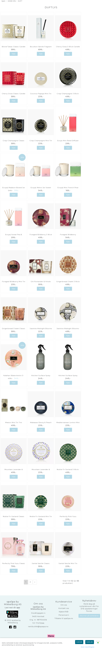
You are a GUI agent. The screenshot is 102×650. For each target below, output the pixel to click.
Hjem (3, 1)
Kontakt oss (63, 608)
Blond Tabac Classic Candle (14, 47)
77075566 (40, 623)
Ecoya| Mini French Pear (67, 188)
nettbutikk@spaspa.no (38, 627)
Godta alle (89, 642)
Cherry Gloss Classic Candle (13, 94)
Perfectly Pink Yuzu (68, 516)
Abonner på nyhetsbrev (89, 616)
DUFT (19, 1)
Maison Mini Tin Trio (13, 422)
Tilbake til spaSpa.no (63, 618)
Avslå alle (79, 642)
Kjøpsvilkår (64, 612)
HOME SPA (11, 1)
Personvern (64, 615)
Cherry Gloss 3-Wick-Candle (68, 47)
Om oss (64, 605)
